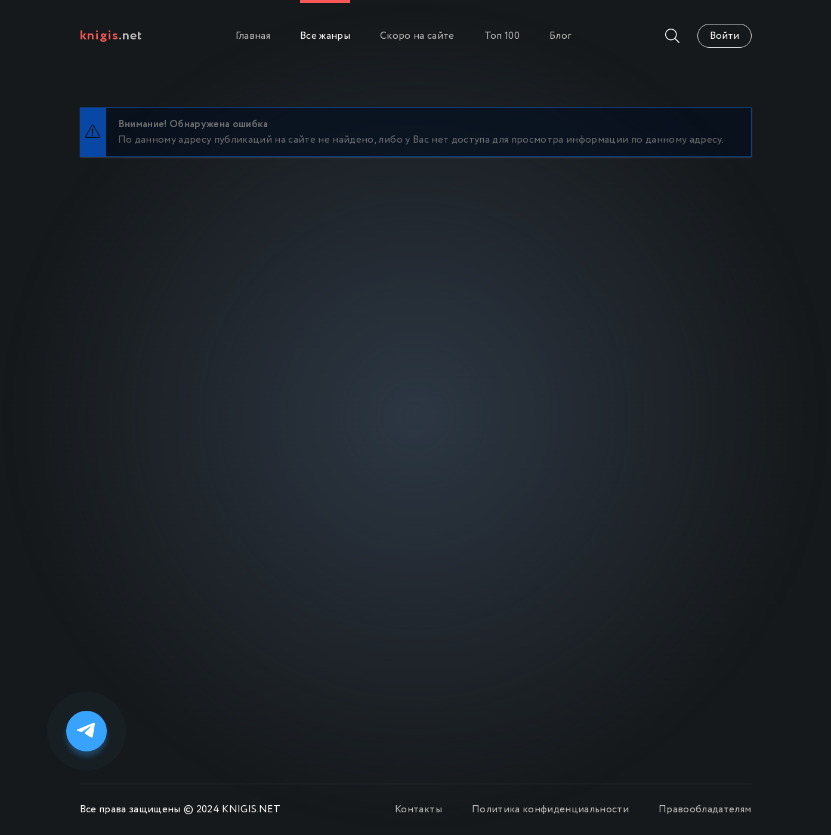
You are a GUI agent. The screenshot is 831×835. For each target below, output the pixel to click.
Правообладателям (705, 809)
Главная (253, 36)
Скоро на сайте (417, 36)
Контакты (418, 809)
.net (111, 35)
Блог (560, 36)
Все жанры (325, 36)
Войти (724, 36)
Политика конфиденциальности (550, 809)
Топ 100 (502, 36)
